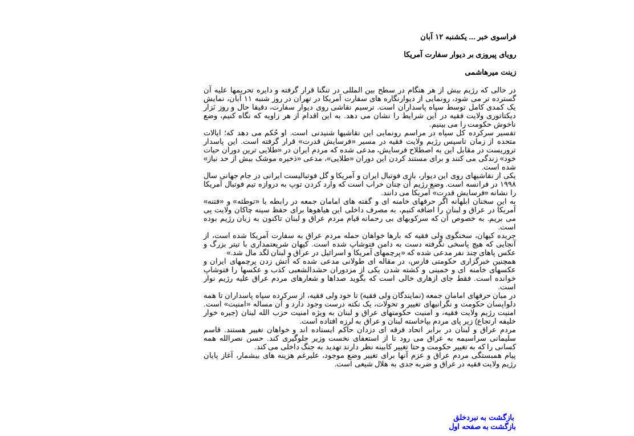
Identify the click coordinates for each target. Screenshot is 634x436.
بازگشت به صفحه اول (439, 426)
